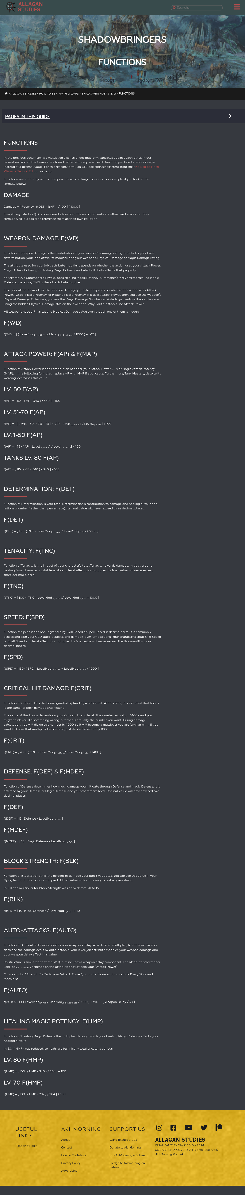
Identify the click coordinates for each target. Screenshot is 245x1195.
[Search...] (197, 8)
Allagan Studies (23, 93)
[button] (32, 7)
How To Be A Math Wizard (59, 93)
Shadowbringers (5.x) (99, 93)
